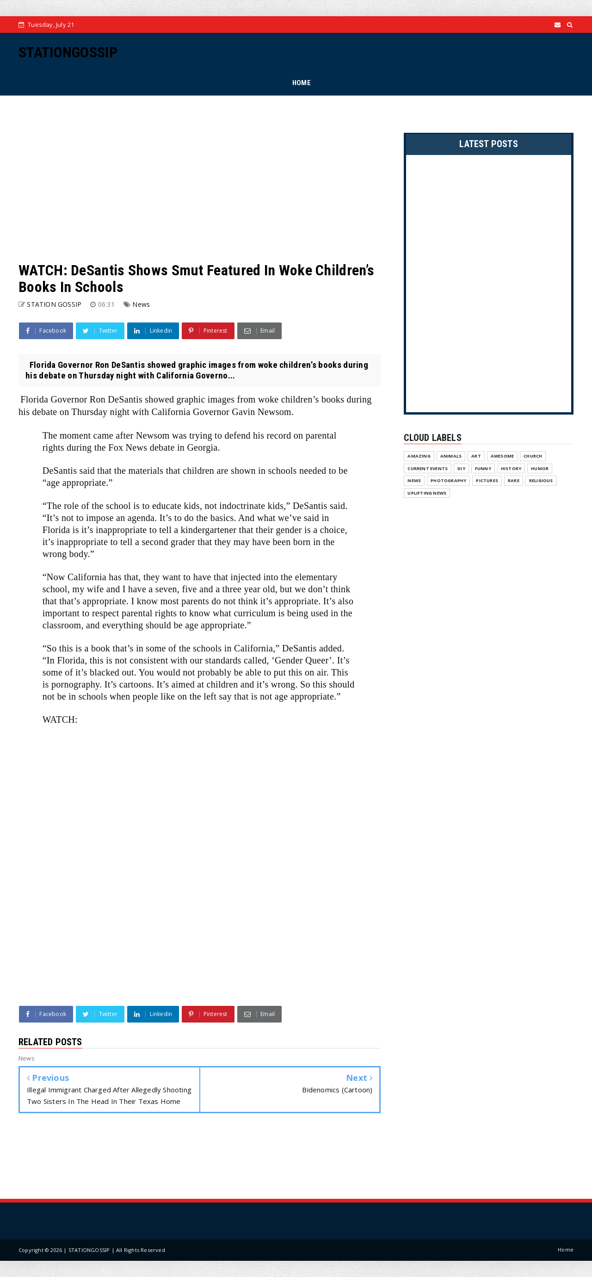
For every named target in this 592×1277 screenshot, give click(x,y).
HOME (301, 83)
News (141, 304)
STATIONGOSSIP (67, 52)
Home (566, 1249)
